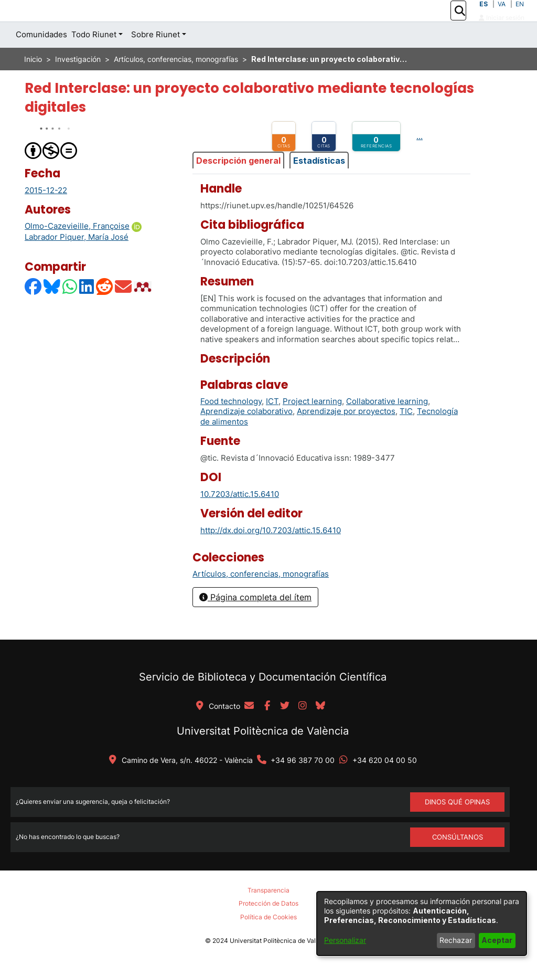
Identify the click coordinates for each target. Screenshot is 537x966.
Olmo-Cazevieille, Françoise (77, 249)
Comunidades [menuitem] (41, 58)
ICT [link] (272, 425)
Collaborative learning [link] (387, 425)
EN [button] (519, 15)
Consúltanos (457, 837)
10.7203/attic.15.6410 (239, 517)
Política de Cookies (268, 917)
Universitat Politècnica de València (263, 731)
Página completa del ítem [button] (255, 620)
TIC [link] (406, 435)
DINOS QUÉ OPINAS (457, 802)
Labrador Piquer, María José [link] (76, 261)
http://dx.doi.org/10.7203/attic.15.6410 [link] (270, 553)
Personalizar (345, 940)
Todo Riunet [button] (93, 58)
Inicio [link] (33, 82)
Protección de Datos (268, 903)
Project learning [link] (312, 425)
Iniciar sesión (501, 29)
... (419, 160)
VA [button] (502, 15)
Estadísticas (319, 183)
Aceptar (496, 940)
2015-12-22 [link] (46, 213)
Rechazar (455, 940)
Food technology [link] (231, 425)
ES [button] (483, 15)
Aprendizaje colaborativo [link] (246, 435)
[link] (260, 597)
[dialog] (422, 923)
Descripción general (238, 183)
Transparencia (268, 890)
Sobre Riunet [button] (155, 58)
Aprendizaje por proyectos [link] (346, 435)
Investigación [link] (78, 82)
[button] (459, 22)
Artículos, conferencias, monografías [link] (176, 82)
